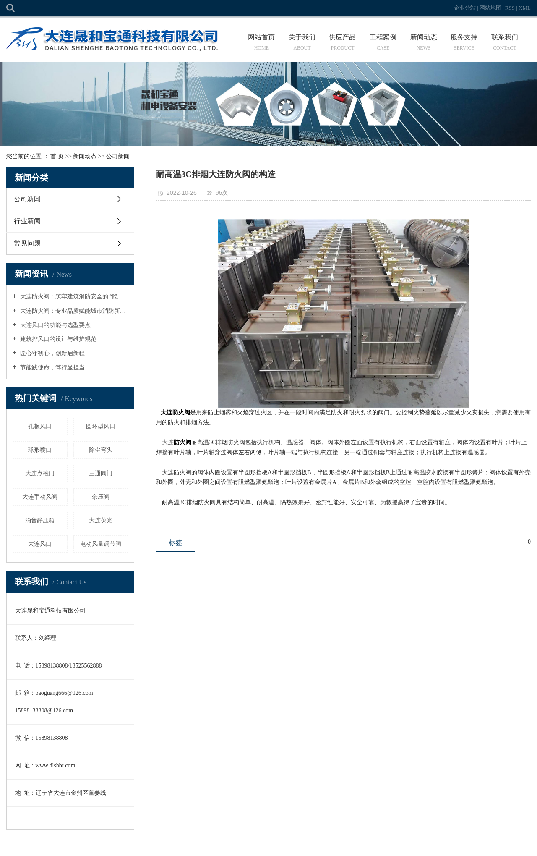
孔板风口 (40, 426)
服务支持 (464, 42)
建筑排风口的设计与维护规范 (57, 339)
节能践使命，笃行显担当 (51, 367)
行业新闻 (27, 221)
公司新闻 (118, 156)
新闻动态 (423, 42)
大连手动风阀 (39, 497)
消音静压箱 (40, 520)
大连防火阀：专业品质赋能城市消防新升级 (73, 311)
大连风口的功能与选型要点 (54, 325)
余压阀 (100, 497)
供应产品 (342, 42)
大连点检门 (40, 473)
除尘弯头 (100, 450)
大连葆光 (100, 520)
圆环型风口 (100, 426)
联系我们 (505, 42)
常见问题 (27, 243)
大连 (167, 442)
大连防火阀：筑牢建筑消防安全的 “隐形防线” (73, 296)
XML (525, 8)
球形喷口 (40, 450)
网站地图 (491, 8)
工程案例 (383, 42)
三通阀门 (100, 473)
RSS (510, 8)
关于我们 (302, 42)
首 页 (57, 156)
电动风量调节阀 (100, 544)
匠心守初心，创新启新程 (51, 353)
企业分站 (465, 8)
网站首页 (261, 42)
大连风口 (40, 544)
